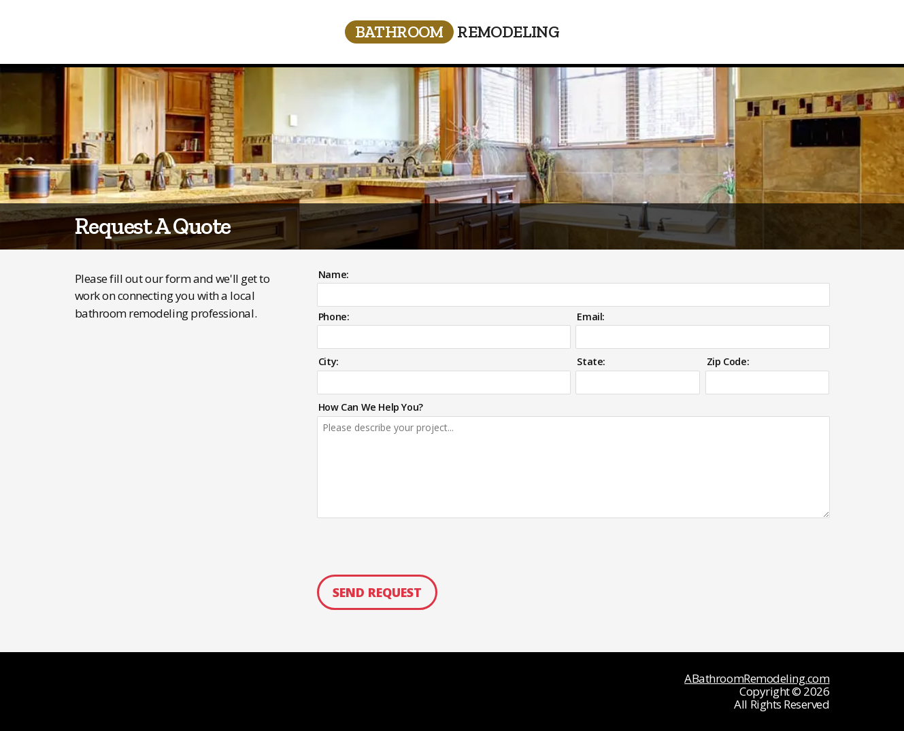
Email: (591, 317)
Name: (333, 274)
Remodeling (452, 32)
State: (591, 362)
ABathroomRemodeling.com (756, 678)
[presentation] (407, 546)
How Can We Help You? (370, 406)
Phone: (334, 317)
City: (328, 362)
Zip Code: (728, 362)
